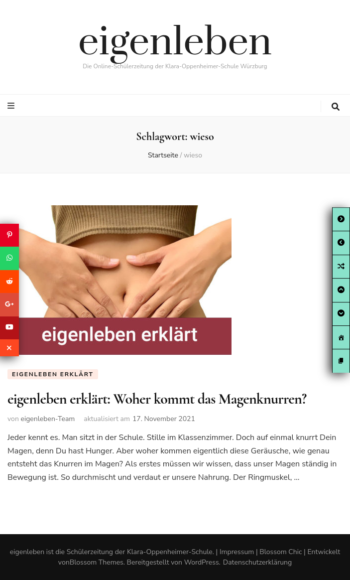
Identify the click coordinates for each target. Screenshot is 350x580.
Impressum (237, 552)
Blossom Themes (96, 562)
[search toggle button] (336, 107)
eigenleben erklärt (53, 374)
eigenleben (175, 43)
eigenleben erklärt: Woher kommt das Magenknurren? (156, 399)
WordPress (201, 562)
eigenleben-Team (47, 419)
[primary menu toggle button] (12, 106)
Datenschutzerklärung (257, 562)
